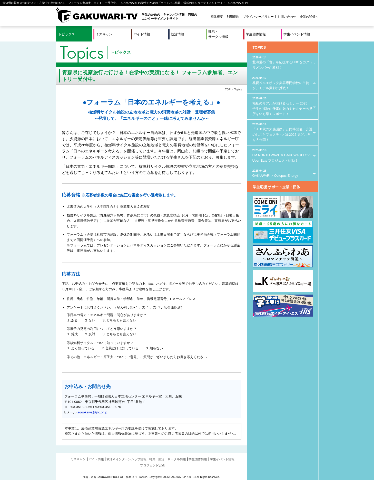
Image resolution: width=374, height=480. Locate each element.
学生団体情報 (256, 34)
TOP (228, 89)
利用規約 (233, 16)
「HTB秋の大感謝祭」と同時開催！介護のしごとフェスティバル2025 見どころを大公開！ (282, 132)
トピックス (66, 34)
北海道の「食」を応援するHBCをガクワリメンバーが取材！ (282, 62)
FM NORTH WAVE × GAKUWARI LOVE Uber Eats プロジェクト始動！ (282, 155)
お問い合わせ (287, 16)
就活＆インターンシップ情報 (126, 459)
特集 (152, 459)
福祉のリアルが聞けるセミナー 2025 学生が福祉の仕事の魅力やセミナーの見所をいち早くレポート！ (282, 106)
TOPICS (259, 47)
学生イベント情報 (296, 34)
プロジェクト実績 (152, 465)
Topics (238, 89)
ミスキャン (104, 34)
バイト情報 (141, 34)
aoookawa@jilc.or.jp (92, 412)
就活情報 (177, 34)
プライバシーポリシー (258, 16)
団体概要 (217, 16)
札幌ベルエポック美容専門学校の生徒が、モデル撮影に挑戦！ (282, 83)
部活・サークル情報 (218, 34)
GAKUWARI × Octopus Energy (282, 173)
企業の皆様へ (309, 16)
